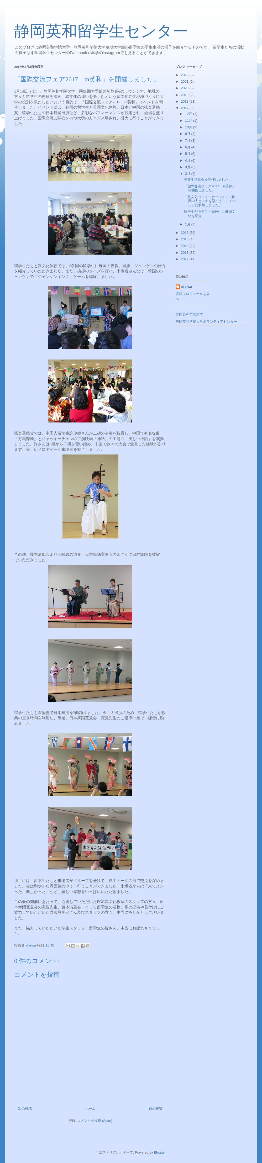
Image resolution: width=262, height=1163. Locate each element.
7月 (188, 140)
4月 (188, 160)
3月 (188, 167)
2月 (188, 174)
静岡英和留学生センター (101, 31)
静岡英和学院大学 (189, 314)
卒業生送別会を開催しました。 (208, 180)
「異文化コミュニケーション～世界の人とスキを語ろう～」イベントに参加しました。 (210, 201)
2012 (185, 259)
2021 (185, 81)
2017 (185, 108)
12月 (189, 114)
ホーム (90, 1109)
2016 (185, 233)
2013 (185, 253)
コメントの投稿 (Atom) (94, 1121)
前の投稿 (156, 1109)
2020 (185, 88)
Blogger (159, 1152)
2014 (185, 246)
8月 (188, 134)
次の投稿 (25, 1109)
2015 (185, 239)
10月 (189, 127)
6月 (188, 147)
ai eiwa (186, 287)
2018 (185, 101)
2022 (185, 75)
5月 (188, 154)
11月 (189, 121)
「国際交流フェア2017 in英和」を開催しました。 (209, 188)
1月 (188, 224)
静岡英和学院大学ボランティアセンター (206, 322)
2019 (185, 95)
